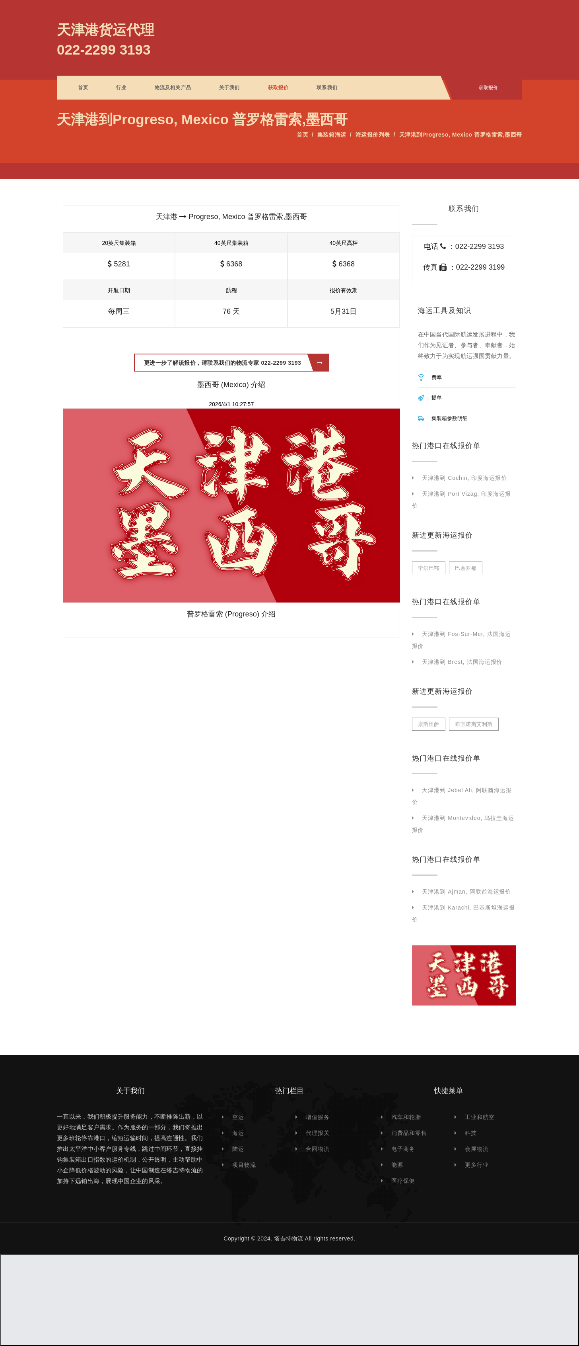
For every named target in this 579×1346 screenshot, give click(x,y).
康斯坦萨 (428, 724)
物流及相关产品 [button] (173, 87)
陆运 (238, 1149)
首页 (83, 87)
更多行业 (477, 1165)
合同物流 (318, 1149)
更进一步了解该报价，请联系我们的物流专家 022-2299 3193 (233, 363)
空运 (238, 1117)
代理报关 (318, 1133)
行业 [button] (121, 87)
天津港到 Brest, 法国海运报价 (462, 662)
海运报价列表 (373, 134)
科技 (471, 1133)
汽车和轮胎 (406, 1117)
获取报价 (278, 87)
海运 (238, 1133)
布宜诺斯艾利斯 (474, 724)
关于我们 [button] (229, 87)
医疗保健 (403, 1181)
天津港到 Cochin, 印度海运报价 (464, 478)
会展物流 (477, 1149)
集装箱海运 (331, 134)
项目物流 (244, 1165)
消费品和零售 (409, 1133)
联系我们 (327, 87)
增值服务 (318, 1117)
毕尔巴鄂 (428, 568)
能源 (397, 1165)
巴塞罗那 (465, 568)
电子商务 (403, 1149)
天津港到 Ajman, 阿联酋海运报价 (466, 891)
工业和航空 (480, 1117)
